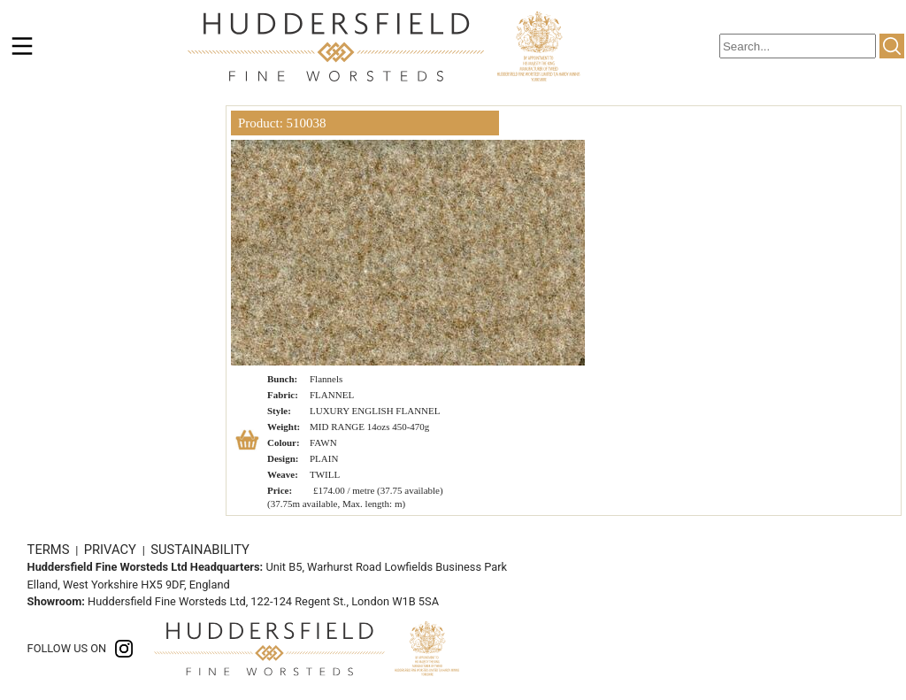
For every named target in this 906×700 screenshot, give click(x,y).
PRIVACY (112, 550)
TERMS (50, 550)
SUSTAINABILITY (200, 550)
